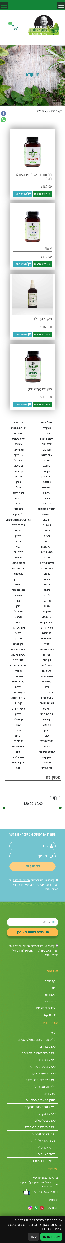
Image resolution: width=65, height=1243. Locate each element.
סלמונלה (46, 633)
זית (46, 541)
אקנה (47, 460)
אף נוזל (18, 460)
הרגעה (46, 519)
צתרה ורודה (47, 692)
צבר (47, 687)
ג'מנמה (47, 482)
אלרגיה (47, 449)
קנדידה (47, 719)
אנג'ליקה (18, 455)
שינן (18, 751)
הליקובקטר (18, 514)
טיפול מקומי (18, 563)
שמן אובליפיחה (47, 751)
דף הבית (56, 111)
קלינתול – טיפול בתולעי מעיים (37, 1039)
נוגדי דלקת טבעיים (44, 1134)
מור (18, 600)
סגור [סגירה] (34, 1237)
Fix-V (52, 1033)
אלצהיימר (18, 449)
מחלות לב (18, 611)
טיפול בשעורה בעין (44, 1073)
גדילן (18, 487)
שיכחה (46, 746)
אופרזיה (18, 433)
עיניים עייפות (18, 654)
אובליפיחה (46, 422)
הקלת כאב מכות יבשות (18, 519)
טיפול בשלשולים (45, 1120)
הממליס (46, 514)
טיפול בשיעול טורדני (43, 1066)
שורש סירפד (46, 741)
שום (47, 735)
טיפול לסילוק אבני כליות (40, 1080)
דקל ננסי (18, 508)
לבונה (18, 584)
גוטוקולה (46, 487)
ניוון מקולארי (18, 627)
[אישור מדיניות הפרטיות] (57, 880)
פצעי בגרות (18, 681)
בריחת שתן (47, 476)
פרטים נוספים (42, 193)
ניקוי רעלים (47, 627)
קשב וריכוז (49, 1093)
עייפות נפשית (18, 649)
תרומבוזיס (46, 767)
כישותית (46, 579)
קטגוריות (50, 994)
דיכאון (47, 498)
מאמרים (50, 1001)
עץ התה (46, 660)
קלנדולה (18, 719)
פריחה (18, 687)
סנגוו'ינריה (46, 638)
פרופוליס (46, 681)
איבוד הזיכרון (46, 438)
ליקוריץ (18, 595)
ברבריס (18, 476)
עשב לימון (46, 665)
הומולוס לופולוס (46, 508)
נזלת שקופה (46, 622)
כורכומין (18, 579)
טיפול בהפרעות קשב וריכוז (39, 1053)
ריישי (18, 730)
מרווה (18, 622)
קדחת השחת (18, 697)
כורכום (47, 573)
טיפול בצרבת (47, 1060)
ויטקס (18, 530)
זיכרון (18, 541)
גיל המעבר (18, 492)
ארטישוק (18, 465)
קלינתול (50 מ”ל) (44, 1086)
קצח (18, 724)
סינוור (18, 633)
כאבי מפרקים (18, 568)
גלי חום (47, 492)
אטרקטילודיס (18, 438)
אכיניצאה (47, 444)
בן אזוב (46, 465)
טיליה (47, 557)
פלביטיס (18, 676)
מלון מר (47, 611)
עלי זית (47, 654)
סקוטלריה (18, 644)
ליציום (47, 589)
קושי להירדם (18, 708)
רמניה (18, 735)
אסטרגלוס (46, 455)
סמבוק (18, 638)
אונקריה (47, 428)
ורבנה (47, 536)
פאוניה (18, 670)
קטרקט (46, 708)
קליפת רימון (46, 714)
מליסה (18, 616)
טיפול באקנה (47, 1113)
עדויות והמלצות (46, 1008)
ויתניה (47, 530)
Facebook (51, 1200)
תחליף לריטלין (47, 1147)
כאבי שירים (47, 568)
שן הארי (47, 762)
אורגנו (47, 433)
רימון (46, 730)
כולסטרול (18, 573)
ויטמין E (47, 525)
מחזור (47, 606)
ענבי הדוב (18, 660)
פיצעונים (46, 670)
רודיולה (47, 724)
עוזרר (47, 644)
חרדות (18, 557)
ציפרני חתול (18, 692)
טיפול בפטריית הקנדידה (40, 1127)
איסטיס (18, 444)
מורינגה (47, 600)
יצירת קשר (49, 1014)
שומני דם (18, 741)
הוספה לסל (21, 193)
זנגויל (18, 546)
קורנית (18, 703)
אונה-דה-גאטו (18, 428)
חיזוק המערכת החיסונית (41, 1100)
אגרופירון (18, 422)
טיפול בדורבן (48, 1046)
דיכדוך (18, 503)
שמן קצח (47, 757)
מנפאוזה (46, 616)
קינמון (18, 714)
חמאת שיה (47, 552)
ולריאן (18, 536)
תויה (18, 767)
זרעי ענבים (46, 546)
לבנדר (47, 584)
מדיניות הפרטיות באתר (41, 1161)
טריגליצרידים (47, 563)
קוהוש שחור (47, 697)
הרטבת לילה (18, 525)
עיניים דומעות (46, 649)
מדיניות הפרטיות (21, 880)
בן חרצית (18, 471)
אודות (52, 988)
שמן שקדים (18, 762)
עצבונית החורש (18, 665)
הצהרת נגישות (47, 1154)
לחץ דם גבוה (18, 589)
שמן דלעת (18, 757)
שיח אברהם (18, 746)
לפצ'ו (47, 595)
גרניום (18, 498)
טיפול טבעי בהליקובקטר (40, 1107)
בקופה (46, 471)
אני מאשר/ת (51, 1237)
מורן (18, 606)
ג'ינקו (18, 482)
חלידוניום (18, 552)
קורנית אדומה (47, 703)
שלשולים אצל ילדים (43, 1140)
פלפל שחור (47, 676)
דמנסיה (47, 503)
